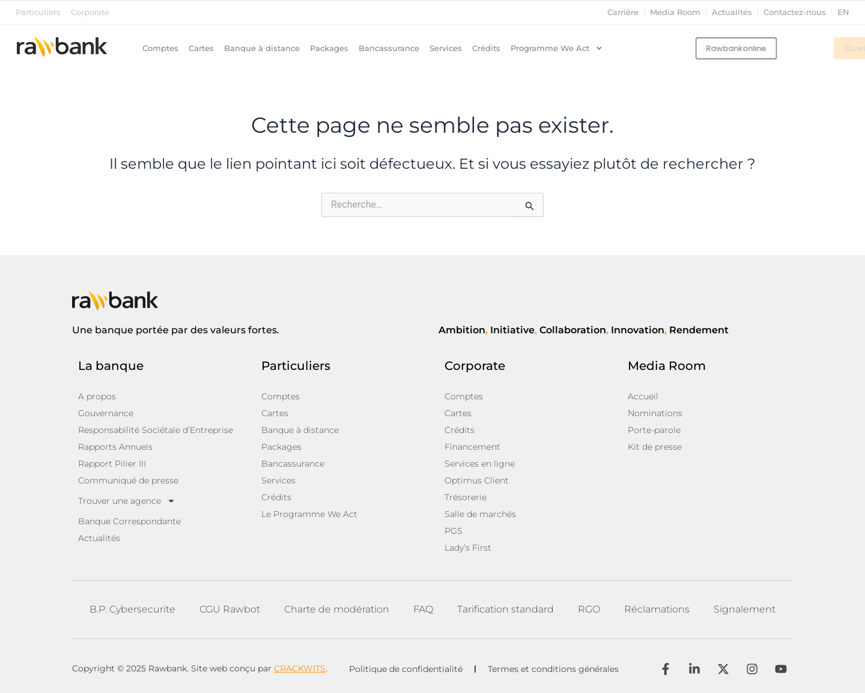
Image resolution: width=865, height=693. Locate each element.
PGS (454, 530)
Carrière (623, 12)
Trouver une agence (126, 501)
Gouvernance (105, 413)
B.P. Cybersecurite (132, 609)
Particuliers (38, 12)
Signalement (744, 609)
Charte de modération (336, 609)
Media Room (675, 12)
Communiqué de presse (128, 480)
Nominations (655, 413)
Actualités (732, 12)
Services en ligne (480, 463)
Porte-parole (654, 430)
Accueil (643, 396)
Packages (329, 48)
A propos (97, 396)
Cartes (201, 48)
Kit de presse (655, 446)
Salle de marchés (480, 514)
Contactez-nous (794, 12)
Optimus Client (477, 480)
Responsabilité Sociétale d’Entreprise (155, 430)
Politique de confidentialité (406, 669)
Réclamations (657, 609)
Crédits (486, 48)
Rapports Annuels (115, 446)
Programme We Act (557, 48)
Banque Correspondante (129, 521)
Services (445, 48)
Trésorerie (466, 497)
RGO (589, 609)
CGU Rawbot (229, 609)
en (843, 12)
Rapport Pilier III (112, 463)
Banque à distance (262, 48)
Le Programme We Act (309, 514)
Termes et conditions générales (553, 669)
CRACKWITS (300, 668)
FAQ (423, 609)
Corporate (90, 12)
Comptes (160, 48)
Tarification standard (505, 609)
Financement (472, 446)
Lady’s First (468, 547)
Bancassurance (389, 48)
